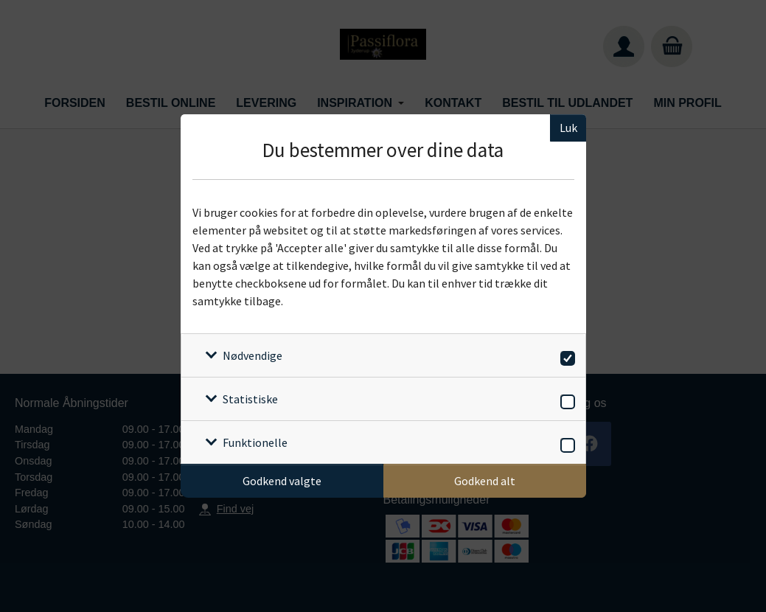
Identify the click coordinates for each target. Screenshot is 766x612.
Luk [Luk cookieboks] (568, 127)
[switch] (565, 356)
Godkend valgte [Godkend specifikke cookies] (282, 480)
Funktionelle (255, 442)
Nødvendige (252, 355)
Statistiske (250, 399)
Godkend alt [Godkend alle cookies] (484, 480)
